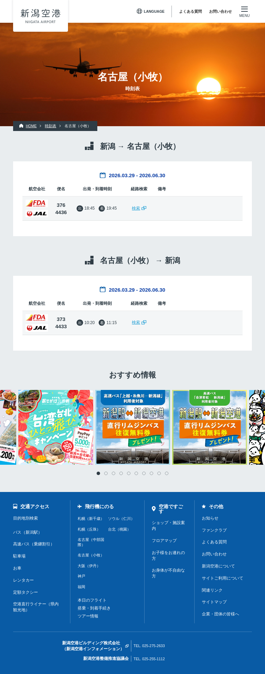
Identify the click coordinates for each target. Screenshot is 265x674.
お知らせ (210, 518)
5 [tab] (128, 473)
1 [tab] (98, 473)
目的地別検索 (25, 518)
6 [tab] (136, 473)
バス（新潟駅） (27, 532)
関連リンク (212, 590)
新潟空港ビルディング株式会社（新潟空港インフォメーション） (93, 646)
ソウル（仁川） (121, 518)
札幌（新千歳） (91, 518)
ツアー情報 (88, 616)
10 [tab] (166, 473)
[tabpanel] (132, 427)
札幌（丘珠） (89, 529)
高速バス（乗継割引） (34, 544)
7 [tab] (144, 473)
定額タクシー (25, 592)
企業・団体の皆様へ (220, 614)
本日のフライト (92, 600)
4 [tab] (121, 473)
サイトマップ (214, 602)
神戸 (81, 576)
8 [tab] (151, 473)
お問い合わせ (220, 11)
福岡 (81, 587)
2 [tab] (106, 473)
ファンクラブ (214, 530)
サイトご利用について (222, 578)
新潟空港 (40, 16)
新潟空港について (218, 566)
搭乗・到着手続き (94, 608)
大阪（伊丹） (89, 566)
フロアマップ (164, 540)
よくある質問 (190, 11)
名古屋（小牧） (91, 555)
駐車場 (19, 556)
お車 (17, 568)
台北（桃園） (119, 529)
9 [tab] (159, 473)
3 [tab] (113, 473)
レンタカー (23, 580)
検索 (136, 208)
